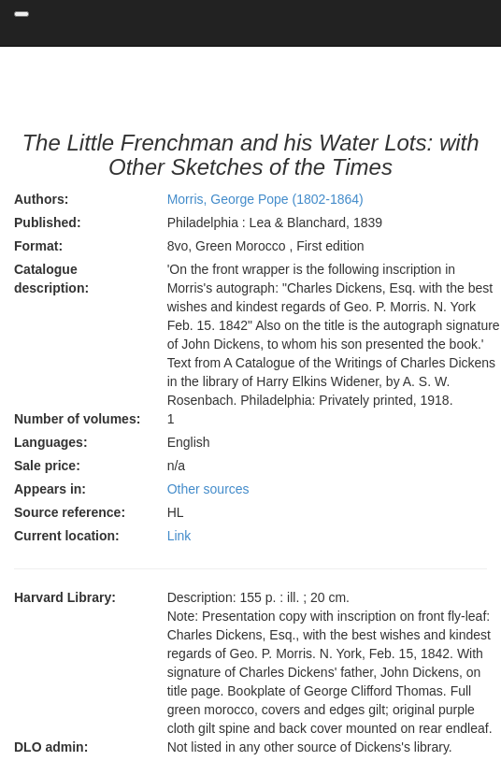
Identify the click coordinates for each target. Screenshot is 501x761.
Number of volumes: (77, 418)
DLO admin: (51, 746)
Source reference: (69, 512)
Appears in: (50, 488)
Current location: (67, 535)
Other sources (208, 488)
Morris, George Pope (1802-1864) (265, 199)
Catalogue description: (51, 278)
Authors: (41, 199)
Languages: (51, 442)
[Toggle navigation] (21, 14)
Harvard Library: (65, 597)
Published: (47, 222)
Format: (38, 245)
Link (179, 535)
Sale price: (47, 465)
